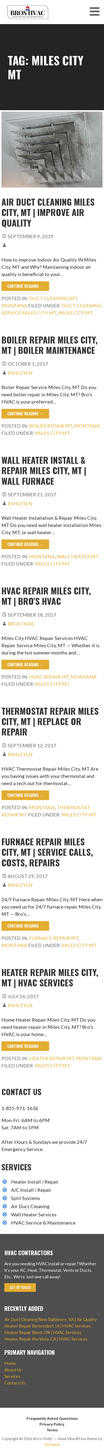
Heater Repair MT (51, 1058)
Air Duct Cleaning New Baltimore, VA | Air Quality (50, 1319)
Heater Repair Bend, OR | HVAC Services (42, 1332)
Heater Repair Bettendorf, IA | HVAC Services (47, 1325)
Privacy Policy (52, 1424)
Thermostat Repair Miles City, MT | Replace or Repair (50, 721)
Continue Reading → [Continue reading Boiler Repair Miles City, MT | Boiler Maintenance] (25, 414)
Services (12, 1376)
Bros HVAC (21, 623)
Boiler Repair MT (50, 426)
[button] (96, 11)
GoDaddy (52, 1444)
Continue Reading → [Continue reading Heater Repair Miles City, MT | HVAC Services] (25, 1046)
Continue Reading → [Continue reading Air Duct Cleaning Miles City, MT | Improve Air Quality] (25, 286)
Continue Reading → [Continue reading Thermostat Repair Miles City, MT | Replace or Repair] (25, 795)
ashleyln (20, 373)
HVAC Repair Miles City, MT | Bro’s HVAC (46, 595)
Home (10, 1363)
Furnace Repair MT (53, 938)
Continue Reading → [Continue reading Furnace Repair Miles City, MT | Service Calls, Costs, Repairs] (25, 926)
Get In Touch (20, 1287)
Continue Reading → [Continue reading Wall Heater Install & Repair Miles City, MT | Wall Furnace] (25, 544)
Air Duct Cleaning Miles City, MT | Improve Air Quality (48, 212)
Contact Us (14, 1382)
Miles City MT (75, 313)
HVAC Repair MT (49, 677)
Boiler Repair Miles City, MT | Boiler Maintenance (49, 344)
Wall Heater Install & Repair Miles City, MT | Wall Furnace (43, 470)
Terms (52, 1430)
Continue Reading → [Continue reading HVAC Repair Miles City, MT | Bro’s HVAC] (25, 664)
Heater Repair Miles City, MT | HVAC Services (49, 977)
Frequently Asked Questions (52, 1418)
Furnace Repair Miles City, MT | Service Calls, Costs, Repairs (47, 852)
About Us (13, 1369)
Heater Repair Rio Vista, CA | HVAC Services (45, 1338)
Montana (14, 305)
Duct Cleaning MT (53, 298)
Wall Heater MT (78, 556)
